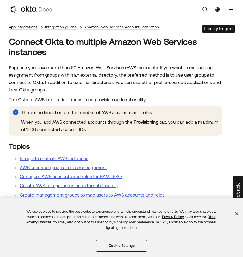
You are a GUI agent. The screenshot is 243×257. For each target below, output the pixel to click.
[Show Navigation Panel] (231, 9)
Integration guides (61, 27)
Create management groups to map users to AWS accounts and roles (92, 195)
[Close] (237, 214)
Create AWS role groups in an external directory (69, 185)
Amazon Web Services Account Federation (121, 27)
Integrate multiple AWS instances (54, 158)
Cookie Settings (121, 246)
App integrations (23, 27)
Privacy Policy (173, 217)
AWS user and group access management (63, 167)
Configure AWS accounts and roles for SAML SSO (71, 176)
